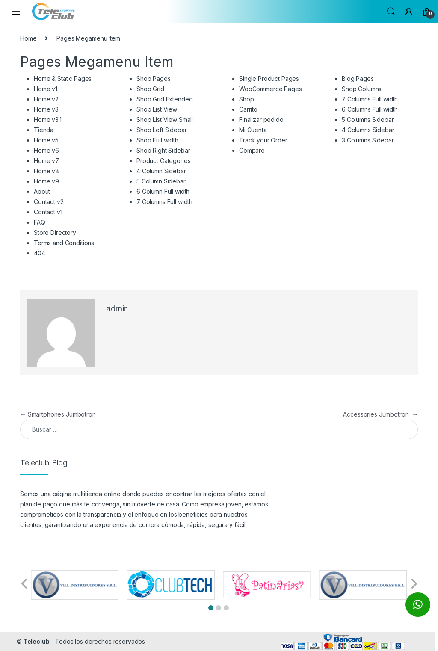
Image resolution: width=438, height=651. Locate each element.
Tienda (43, 129)
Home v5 (46, 140)
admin (117, 309)
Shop (246, 99)
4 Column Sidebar (161, 171)
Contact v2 (49, 201)
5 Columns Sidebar (368, 119)
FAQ (39, 222)
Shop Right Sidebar (163, 150)
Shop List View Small (164, 119)
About (42, 191)
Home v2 (46, 99)
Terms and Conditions (64, 242)
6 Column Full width (162, 191)
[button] (210, 607)
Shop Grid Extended (164, 99)
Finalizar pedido (261, 119)
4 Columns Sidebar (368, 129)
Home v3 (46, 109)
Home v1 (45, 88)
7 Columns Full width (164, 201)
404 (39, 253)
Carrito (248, 109)
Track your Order (263, 140)
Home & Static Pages (63, 78)
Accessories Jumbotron (380, 414)
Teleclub (37, 641)
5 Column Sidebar (161, 181)
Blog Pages (358, 78)
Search (391, 11)
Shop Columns (362, 88)
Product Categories (163, 160)
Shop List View (156, 109)
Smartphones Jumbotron (58, 414)
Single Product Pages (269, 78)
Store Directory (55, 232)
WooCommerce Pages (270, 88)
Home (28, 38)
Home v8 (46, 171)
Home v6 (46, 150)
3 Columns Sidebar (368, 140)
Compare (252, 150)
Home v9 (46, 181)
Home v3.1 (48, 119)
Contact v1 (48, 212)
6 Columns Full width (370, 109)
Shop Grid (150, 88)
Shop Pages (153, 78)
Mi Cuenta (253, 129)
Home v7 (46, 160)
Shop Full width (157, 140)
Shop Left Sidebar (161, 129)
